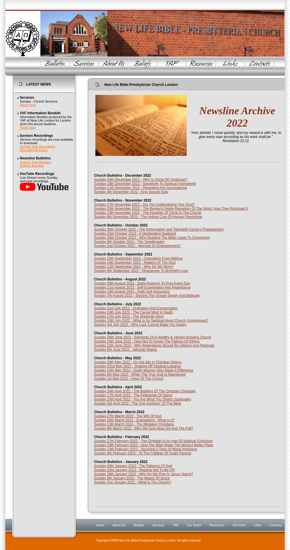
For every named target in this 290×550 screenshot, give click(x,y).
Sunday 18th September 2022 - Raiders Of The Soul (135, 262)
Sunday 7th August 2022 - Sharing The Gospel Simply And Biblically (147, 296)
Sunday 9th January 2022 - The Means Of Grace (132, 478)
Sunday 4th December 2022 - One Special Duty (131, 192)
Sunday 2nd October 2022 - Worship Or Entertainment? (137, 246)
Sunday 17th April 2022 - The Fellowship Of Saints (133, 395)
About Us (119, 525)
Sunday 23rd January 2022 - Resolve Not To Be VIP (134, 470)
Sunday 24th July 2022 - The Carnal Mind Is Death (133, 312)
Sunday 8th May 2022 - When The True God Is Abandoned (140, 374)
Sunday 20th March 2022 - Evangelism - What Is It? (134, 420)
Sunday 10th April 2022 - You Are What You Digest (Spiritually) (142, 399)
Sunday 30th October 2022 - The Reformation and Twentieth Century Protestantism (159, 229)
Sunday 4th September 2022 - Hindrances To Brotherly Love (141, 271)
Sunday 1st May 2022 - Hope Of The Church (128, 379)
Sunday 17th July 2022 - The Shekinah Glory (129, 316)
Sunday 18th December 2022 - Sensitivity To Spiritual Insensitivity (145, 184)
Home (100, 525)
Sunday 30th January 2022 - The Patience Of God (133, 466)
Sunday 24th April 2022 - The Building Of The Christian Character (145, 391)
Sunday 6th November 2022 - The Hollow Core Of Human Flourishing (148, 217)
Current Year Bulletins (35, 162)
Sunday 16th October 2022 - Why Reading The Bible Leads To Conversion (152, 238)
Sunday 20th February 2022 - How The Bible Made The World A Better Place (153, 445)
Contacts (275, 525)
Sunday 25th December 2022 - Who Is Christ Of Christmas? (140, 180)
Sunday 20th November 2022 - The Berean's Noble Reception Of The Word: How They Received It (171, 209)
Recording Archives (34, 150)
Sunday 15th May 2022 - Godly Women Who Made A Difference (143, 370)
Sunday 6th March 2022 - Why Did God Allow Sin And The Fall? (143, 428)
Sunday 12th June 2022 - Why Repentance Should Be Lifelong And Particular (154, 345)
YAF (176, 525)
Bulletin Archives (32, 165)
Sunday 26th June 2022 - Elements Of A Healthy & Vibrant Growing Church (152, 337)
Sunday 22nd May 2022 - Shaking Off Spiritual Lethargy (137, 366)
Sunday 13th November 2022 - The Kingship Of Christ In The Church (147, 213)
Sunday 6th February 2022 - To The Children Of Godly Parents (142, 453)
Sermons (239, 525)
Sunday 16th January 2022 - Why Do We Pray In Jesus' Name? (143, 474)
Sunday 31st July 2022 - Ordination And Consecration (136, 308)
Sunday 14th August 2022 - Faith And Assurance (131, 292)
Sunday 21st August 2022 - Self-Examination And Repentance (142, 287)
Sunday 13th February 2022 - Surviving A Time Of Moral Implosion (145, 449)
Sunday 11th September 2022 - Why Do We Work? (134, 267)
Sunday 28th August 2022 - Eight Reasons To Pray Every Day (142, 283)
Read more (28, 105)
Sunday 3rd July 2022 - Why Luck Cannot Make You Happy (140, 325)
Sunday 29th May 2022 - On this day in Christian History (137, 362)
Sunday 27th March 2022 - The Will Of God (127, 416)
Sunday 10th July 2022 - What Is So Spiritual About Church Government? (151, 321)
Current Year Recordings (37, 146)
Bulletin (139, 525)
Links (257, 525)
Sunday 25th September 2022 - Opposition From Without (138, 258)
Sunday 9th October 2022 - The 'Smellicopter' (129, 242)
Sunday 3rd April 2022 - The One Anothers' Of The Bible (137, 403)
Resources (217, 525)
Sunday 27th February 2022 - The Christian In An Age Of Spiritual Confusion (153, 441)
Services (158, 525)
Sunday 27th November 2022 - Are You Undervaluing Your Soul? (144, 204)
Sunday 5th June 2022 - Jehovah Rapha (125, 350)
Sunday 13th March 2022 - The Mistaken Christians (134, 424)
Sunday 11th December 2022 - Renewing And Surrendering (140, 188)
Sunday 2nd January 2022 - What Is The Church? (132, 482)
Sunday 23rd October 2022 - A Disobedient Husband (135, 233)
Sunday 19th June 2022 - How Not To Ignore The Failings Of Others (146, 341)
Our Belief (194, 525)
